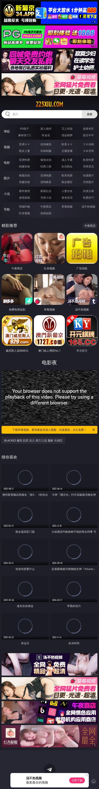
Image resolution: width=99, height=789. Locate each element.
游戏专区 (88, 128)
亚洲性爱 (24, 160)
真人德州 (45, 128)
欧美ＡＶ (67, 144)
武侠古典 (88, 191)
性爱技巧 (88, 197)
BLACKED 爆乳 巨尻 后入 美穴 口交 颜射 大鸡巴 (33, 440)
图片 (7, 178)
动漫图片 (88, 175)
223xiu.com (49, 104)
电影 (7, 162)
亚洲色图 (45, 175)
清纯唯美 (45, 182)
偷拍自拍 (45, 160)
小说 (7, 194)
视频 (7, 147)
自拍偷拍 (45, 144)
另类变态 (88, 166)
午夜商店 (45, 206)
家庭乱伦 (45, 191)
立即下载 (77, 780)
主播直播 (67, 151)
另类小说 (45, 197)
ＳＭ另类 (88, 151)
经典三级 (45, 166)
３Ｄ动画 (88, 144)
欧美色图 (67, 175)
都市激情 (24, 191)
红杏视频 (24, 213)
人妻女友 (67, 191)
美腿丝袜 (24, 182)
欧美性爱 (88, 160)
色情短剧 (45, 213)
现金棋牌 (67, 135)
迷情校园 (24, 197)
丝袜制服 (45, 151)
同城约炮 (24, 206)
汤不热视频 (88, 206)
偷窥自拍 (24, 175)
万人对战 (67, 128)
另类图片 (88, 182)
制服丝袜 (24, 166)
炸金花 (46, 135)
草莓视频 (67, 206)
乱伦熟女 (67, 166)
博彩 (7, 131)
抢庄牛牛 (88, 135)
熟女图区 (67, 182)
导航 (7, 209)
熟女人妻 (24, 151)
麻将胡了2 (24, 135)
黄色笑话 (67, 197)
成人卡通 (67, 160)
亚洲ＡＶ (24, 144)
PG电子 (24, 128)
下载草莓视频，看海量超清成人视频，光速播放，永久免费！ (53, 429)
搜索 (89, 114)
